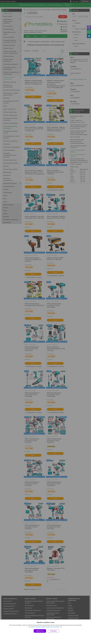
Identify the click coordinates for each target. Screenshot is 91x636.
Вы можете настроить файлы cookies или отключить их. (45, 627)
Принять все (40, 631)
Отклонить (53, 631)
